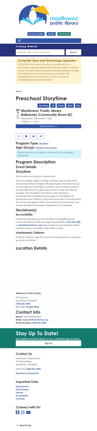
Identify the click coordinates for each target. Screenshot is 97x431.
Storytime (43, 143)
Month (61, 105)
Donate (51, 34)
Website (33, 46)
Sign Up (48, 343)
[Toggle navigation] (19, 41)
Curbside (20, 398)
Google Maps (32, 307)
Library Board (22, 389)
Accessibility (22, 395)
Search (73, 52)
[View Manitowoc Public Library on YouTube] (28, 413)
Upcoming (43, 105)
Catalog (22, 46)
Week (69, 105)
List (53, 105)
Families (39, 148)
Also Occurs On (48, 126)
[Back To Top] (48, 425)
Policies (19, 392)
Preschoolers (51, 148)
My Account (64, 34)
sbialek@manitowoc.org (30, 225)
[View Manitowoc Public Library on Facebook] (18, 413)
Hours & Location (36, 34)
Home (19, 91)
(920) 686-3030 (39, 323)
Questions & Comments (27, 373)
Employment (22, 386)
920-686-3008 (73, 222)
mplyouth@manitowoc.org (35, 319)
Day (78, 105)
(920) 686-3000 (23, 303)
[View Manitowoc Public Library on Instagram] (23, 413)
